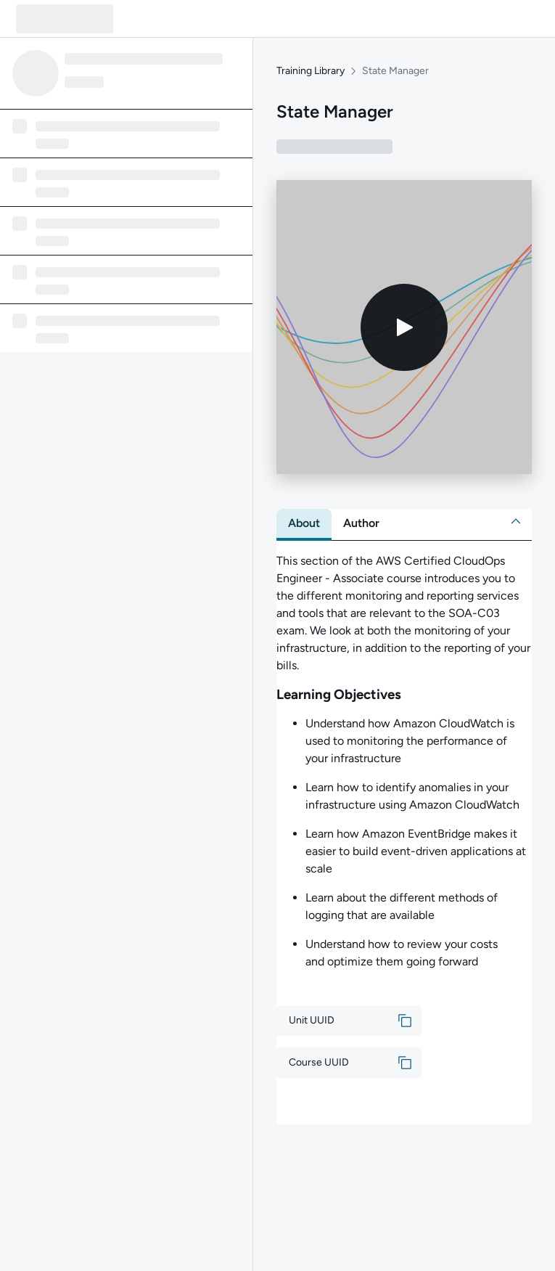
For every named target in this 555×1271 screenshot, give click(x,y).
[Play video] (404, 327)
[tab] (304, 523)
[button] (516, 521)
